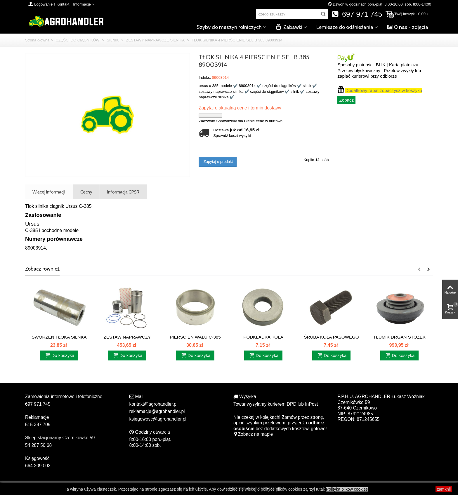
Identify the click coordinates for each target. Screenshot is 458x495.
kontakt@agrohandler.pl (153, 404)
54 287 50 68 (38, 445)
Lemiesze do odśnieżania (344, 27)
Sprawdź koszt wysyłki (232, 135)
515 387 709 (38, 424)
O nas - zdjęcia (407, 27)
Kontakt (62, 4)
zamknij (444, 489)
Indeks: (205, 77)
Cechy (86, 192)
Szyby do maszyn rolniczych (229, 27)
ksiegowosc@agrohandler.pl (157, 418)
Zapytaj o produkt (217, 161)
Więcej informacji (48, 192)
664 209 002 (38, 465)
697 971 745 (357, 14)
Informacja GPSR (123, 192)
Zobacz (346, 99)
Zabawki (289, 27)
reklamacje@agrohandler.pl (157, 411)
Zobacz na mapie (253, 434)
